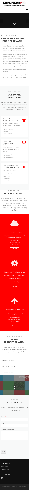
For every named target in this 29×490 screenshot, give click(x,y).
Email (3, 423)
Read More (14, 248)
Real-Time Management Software (8, 143)
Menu (26, 10)
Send (3, 452)
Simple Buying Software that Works (10, 119)
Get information (5, 469)
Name (3, 417)
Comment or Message (8, 429)
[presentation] (13, 447)
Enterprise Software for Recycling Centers (11, 166)
